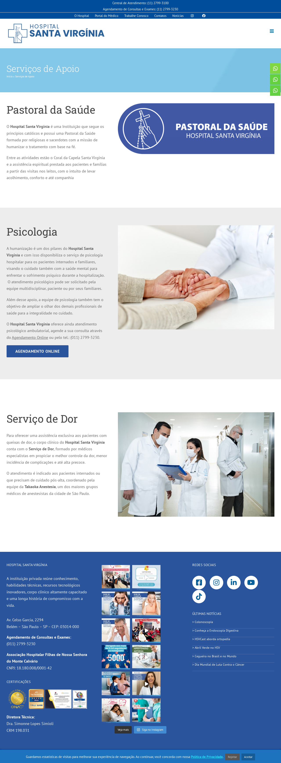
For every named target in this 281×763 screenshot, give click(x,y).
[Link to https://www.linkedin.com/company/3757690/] (234, 582)
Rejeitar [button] (232, 757)
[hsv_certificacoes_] (48, 690)
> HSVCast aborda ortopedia (212, 639)
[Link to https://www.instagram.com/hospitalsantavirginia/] (216, 582)
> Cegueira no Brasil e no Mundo (214, 656)
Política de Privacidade (207, 757)
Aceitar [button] (248, 757)
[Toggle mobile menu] (272, 31)
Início (10, 76)
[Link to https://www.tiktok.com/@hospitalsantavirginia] (199, 596)
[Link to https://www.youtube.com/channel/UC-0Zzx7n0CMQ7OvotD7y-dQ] (251, 582)
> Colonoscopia (202, 622)
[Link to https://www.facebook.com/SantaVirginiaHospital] (199, 582)
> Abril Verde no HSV (206, 648)
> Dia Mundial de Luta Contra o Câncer (218, 665)
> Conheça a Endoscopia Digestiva (215, 630)
